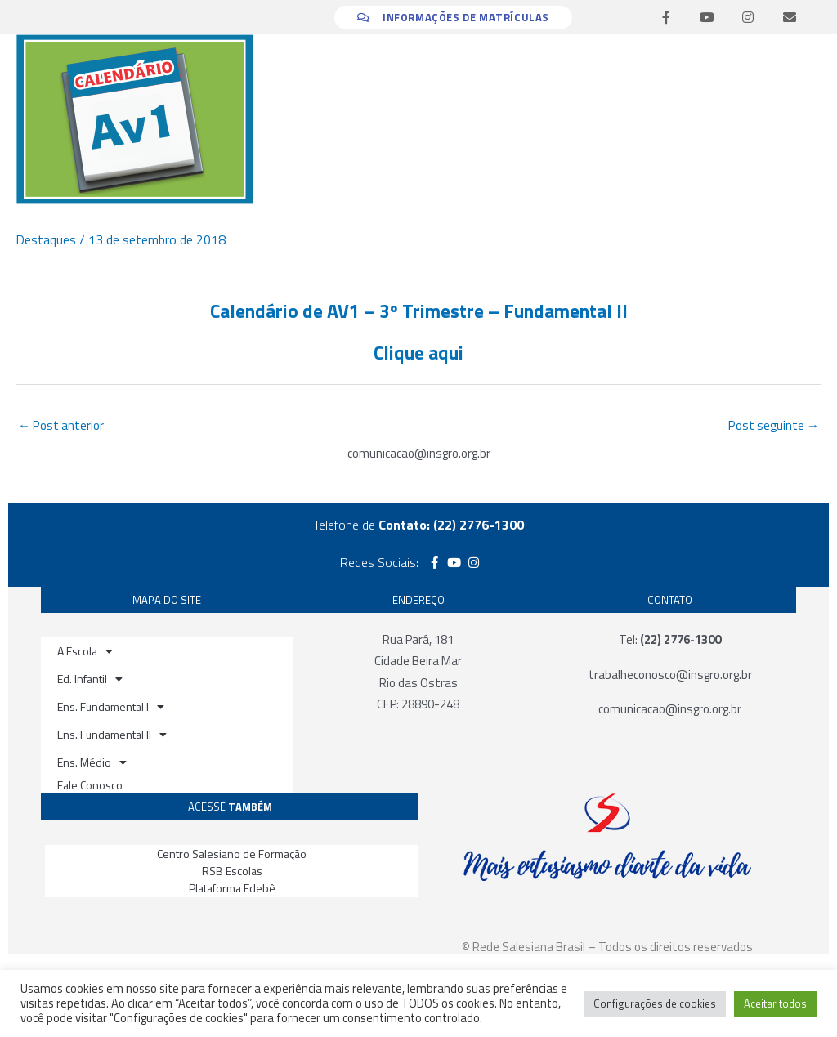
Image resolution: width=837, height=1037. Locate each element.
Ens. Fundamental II (112, 736)
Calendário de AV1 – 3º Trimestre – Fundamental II (418, 310)
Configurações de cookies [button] (654, 1003)
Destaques (46, 239)
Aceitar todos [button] (775, 1003)
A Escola (85, 653)
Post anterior (63, 426)
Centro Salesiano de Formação (232, 854)
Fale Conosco (90, 786)
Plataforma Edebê (232, 889)
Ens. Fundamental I (110, 708)
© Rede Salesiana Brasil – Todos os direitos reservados (607, 948)
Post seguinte (771, 426)
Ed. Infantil (90, 681)
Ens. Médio (92, 764)
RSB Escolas (232, 872)
